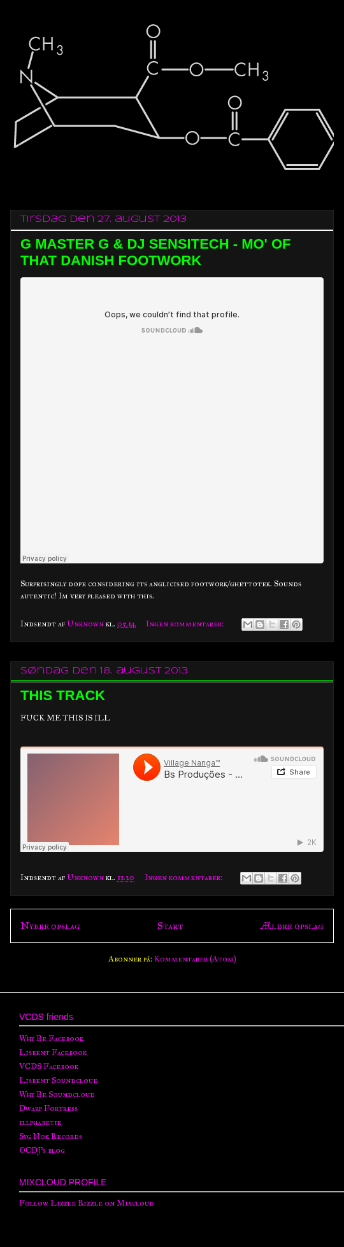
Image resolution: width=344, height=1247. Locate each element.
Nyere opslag (50, 926)
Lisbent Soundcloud (58, 1080)
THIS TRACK (62, 695)
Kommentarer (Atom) (195, 959)
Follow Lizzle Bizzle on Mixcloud (86, 1203)
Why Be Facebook (51, 1038)
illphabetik (40, 1122)
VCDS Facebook (48, 1066)
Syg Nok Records (50, 1136)
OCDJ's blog (42, 1150)
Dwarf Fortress (48, 1108)
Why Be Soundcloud (57, 1094)
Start (170, 926)
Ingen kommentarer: (186, 624)
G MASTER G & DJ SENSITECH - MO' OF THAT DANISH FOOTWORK (155, 252)
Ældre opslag (292, 926)
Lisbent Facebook (53, 1052)
